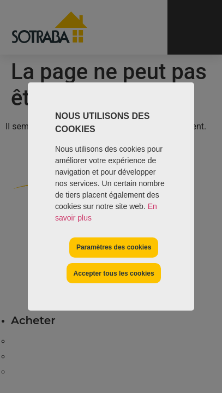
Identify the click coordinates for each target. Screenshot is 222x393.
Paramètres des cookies (113, 247)
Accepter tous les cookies (114, 273)
